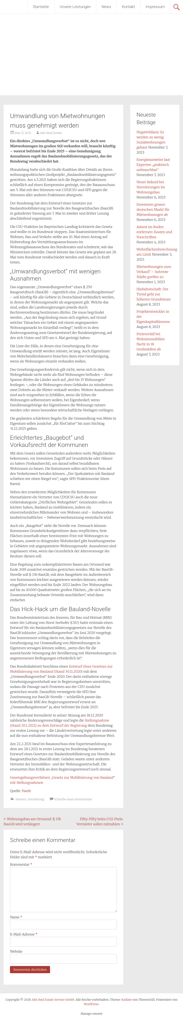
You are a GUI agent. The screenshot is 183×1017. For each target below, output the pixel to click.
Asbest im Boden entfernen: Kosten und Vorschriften (154, 232)
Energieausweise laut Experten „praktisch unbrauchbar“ (153, 164)
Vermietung (36, 799)
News (106, 6)
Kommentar (21, 864)
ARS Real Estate (51, 133)
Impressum (155, 6)
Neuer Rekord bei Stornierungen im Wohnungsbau (151, 187)
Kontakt (128, 6)
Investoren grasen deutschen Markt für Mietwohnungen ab (153, 209)
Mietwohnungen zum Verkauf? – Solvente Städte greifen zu (154, 272)
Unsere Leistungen (75, 6)
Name (16, 917)
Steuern (20, 799)
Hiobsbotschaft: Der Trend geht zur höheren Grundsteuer (154, 294)
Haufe (26, 791)
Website (16, 951)
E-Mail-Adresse (24, 934)
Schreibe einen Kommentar (73, 799)
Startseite (41, 6)
